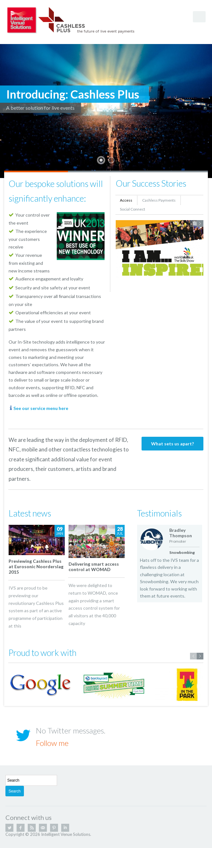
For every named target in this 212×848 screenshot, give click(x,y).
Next (200, 223)
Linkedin (65, 828)
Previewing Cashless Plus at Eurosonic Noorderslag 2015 (36, 566)
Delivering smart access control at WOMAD (94, 566)
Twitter (9, 828)
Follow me (52, 743)
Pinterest (54, 828)
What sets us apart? (172, 443)
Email (43, 828)
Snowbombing (182, 552)
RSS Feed (32, 828)
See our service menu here (40, 408)
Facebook (21, 828)
